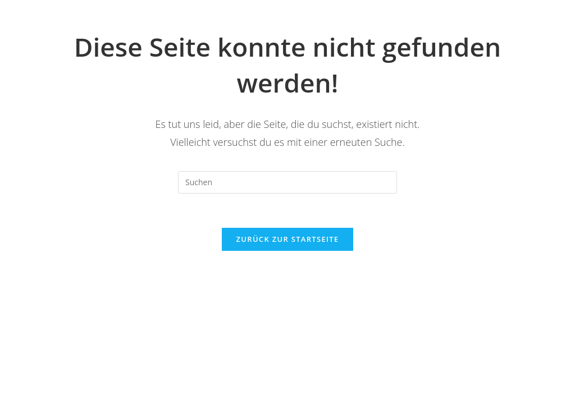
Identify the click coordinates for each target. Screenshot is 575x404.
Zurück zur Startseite (287, 239)
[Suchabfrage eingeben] (287, 182)
